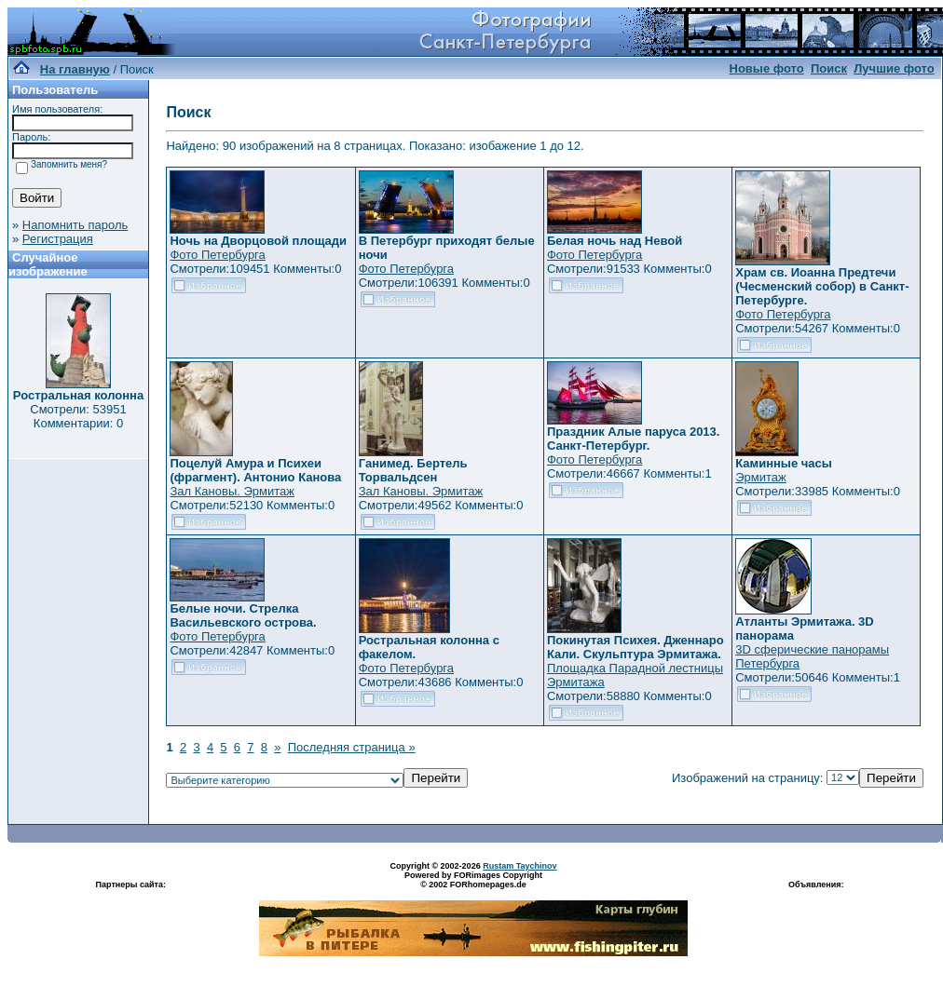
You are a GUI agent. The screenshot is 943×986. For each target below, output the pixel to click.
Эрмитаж (760, 477)
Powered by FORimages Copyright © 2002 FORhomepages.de (473, 880)
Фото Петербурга (217, 255)
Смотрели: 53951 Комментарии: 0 (78, 416)
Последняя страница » (352, 747)
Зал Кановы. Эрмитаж (232, 491)
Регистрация (57, 239)
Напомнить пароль (75, 225)
